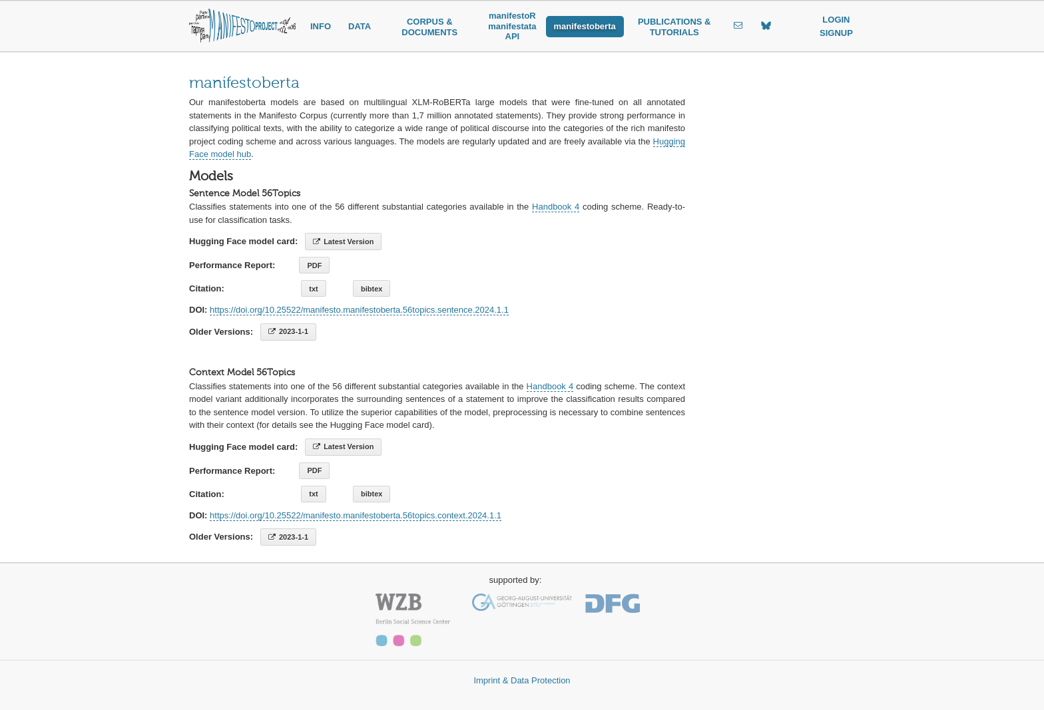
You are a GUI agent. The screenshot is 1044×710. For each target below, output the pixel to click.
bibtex (371, 289)
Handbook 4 (555, 207)
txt (313, 289)
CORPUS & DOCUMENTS (429, 27)
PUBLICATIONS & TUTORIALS (674, 27)
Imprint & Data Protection (521, 680)
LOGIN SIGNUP (836, 26)
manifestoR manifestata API (512, 26)
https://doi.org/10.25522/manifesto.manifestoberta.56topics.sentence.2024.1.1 (359, 310)
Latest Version (343, 242)
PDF (314, 265)
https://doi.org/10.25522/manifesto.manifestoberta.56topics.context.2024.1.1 (355, 515)
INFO (320, 26)
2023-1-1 (288, 331)
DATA (359, 26)
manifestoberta (585, 26)
